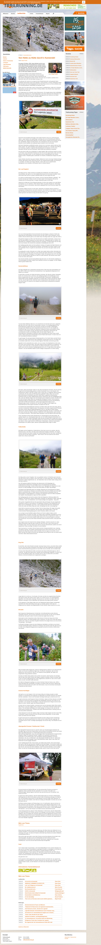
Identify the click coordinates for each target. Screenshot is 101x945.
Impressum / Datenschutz (70, 937)
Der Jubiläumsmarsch (30, 887)
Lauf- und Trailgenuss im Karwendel (33, 885)
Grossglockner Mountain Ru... (73, 137)
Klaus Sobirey (58, 895)
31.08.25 (21, 904)
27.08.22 (21, 914)
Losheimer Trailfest (70, 126)
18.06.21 (21, 922)
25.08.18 (21, 887)
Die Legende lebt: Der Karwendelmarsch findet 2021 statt (38, 922)
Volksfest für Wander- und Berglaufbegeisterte (36, 916)
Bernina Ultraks (69, 132)
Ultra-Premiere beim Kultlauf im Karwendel (35, 893)
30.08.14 (21, 895)
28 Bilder (58, 664)
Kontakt (66, 938)
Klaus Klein (57, 881)
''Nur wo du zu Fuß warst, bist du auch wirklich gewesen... (39, 898)
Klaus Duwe (58, 883)
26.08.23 (21, 881)
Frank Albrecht (58, 889)
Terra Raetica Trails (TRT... (72, 130)
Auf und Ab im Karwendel (31, 881)
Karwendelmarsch (27, 55)
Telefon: (20, 937)
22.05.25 (21, 906)
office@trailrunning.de (28, 939)
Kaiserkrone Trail (74, 78)
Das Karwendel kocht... (30, 889)
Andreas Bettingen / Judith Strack (63, 893)
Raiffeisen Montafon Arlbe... (72, 124)
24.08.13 (21, 898)
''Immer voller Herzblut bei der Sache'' (34, 914)
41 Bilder (58, 590)
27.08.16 (21, 891)
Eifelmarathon (73, 69)
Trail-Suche (6, 66)
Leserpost (5, 62)
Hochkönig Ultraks (74, 56)
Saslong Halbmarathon (75, 59)
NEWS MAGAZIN (7, 68)
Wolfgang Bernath (59, 891)
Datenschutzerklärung (35, 2)
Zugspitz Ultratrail (74, 74)
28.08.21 (21, 920)
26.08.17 (21, 889)
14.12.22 (21, 910)
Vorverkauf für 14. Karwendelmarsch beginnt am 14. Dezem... (39, 912)
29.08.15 (21, 893)
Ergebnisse (21, 825)
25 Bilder (58, 384)
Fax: (19, 938)
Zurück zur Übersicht (24, 927)
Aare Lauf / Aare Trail (74, 72)
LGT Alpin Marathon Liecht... (76, 67)
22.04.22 (21, 916)
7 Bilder (59, 132)
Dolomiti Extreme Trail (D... (76, 65)
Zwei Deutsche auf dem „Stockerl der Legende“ (36, 908)
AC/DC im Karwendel (30, 891)
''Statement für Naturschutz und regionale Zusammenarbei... (39, 906)
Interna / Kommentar (8, 60)
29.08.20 (21, 883)
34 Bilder (58, 783)
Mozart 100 (72, 61)
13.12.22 (21, 912)
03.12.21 (21, 918)
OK (84, 2)
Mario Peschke (58, 887)
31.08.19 (21, 885)
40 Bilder (58, 228)
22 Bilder (58, 318)
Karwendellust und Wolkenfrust (32, 895)
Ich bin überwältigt (29, 896)
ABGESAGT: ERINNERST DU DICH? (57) (34, 883)
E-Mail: (19, 939)
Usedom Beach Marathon (75, 63)
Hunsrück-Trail (73, 76)
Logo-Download (7, 64)
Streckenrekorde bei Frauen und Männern (35, 904)
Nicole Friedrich (59, 896)
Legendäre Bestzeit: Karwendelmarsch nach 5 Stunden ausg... (40, 910)
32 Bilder (58, 471)
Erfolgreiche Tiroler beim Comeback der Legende (37, 920)
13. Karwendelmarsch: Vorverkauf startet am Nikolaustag (38, 918)
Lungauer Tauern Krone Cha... (73, 128)
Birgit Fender (24, 60)
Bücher (5, 57)
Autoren (5, 59)
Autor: (53, 74)
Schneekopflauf (69, 135)
